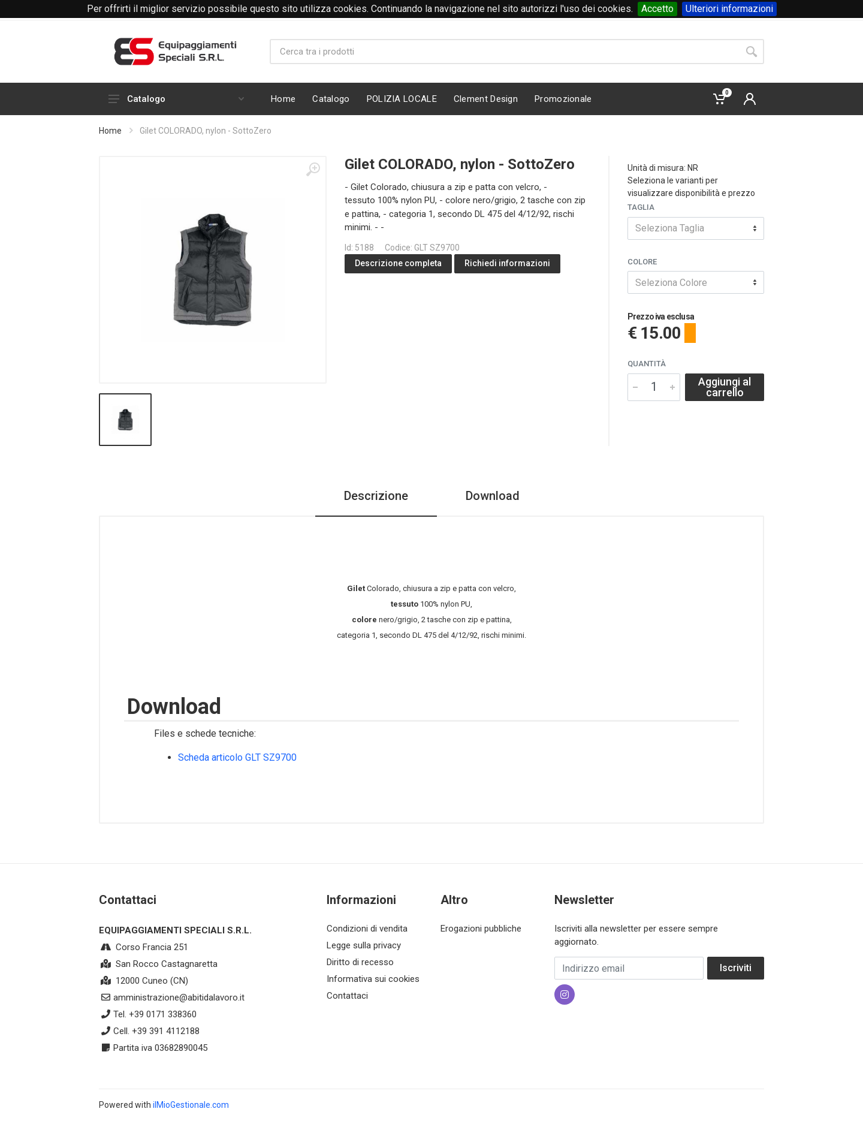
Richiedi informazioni (507, 263)
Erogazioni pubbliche (480, 928)
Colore (642, 261)
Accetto (657, 8)
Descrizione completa (398, 263)
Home (110, 130)
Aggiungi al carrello (724, 387)
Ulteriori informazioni (729, 8)
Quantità (646, 363)
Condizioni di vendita (367, 928)
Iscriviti (736, 968)
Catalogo (176, 99)
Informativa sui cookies (373, 979)
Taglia (640, 207)
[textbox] (696, 228)
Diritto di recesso (360, 962)
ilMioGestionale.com (191, 1105)
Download (493, 496)
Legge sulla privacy (364, 945)
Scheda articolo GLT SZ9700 (237, 757)
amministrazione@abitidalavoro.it (179, 997)
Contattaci (347, 995)
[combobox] (695, 228)
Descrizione (376, 496)
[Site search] (504, 51)
